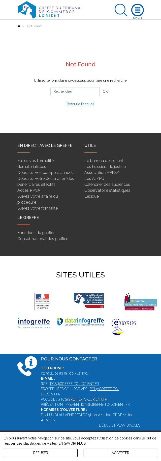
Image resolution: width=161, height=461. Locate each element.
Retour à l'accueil (80, 104)
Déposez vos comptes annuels (45, 172)
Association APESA (102, 172)
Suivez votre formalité (37, 208)
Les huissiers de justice (105, 166)
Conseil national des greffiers (43, 238)
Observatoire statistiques (107, 190)
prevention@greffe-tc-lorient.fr (97, 405)
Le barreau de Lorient (104, 160)
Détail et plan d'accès (119, 425)
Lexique (91, 196)
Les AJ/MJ (94, 178)
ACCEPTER (120, 453)
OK (105, 91)
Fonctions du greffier (36, 232)
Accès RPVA (28, 190)
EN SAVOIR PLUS (72, 443)
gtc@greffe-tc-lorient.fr (82, 399)
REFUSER (40, 453)
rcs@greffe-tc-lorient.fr (74, 384)
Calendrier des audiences (107, 184)
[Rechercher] (75, 91)
